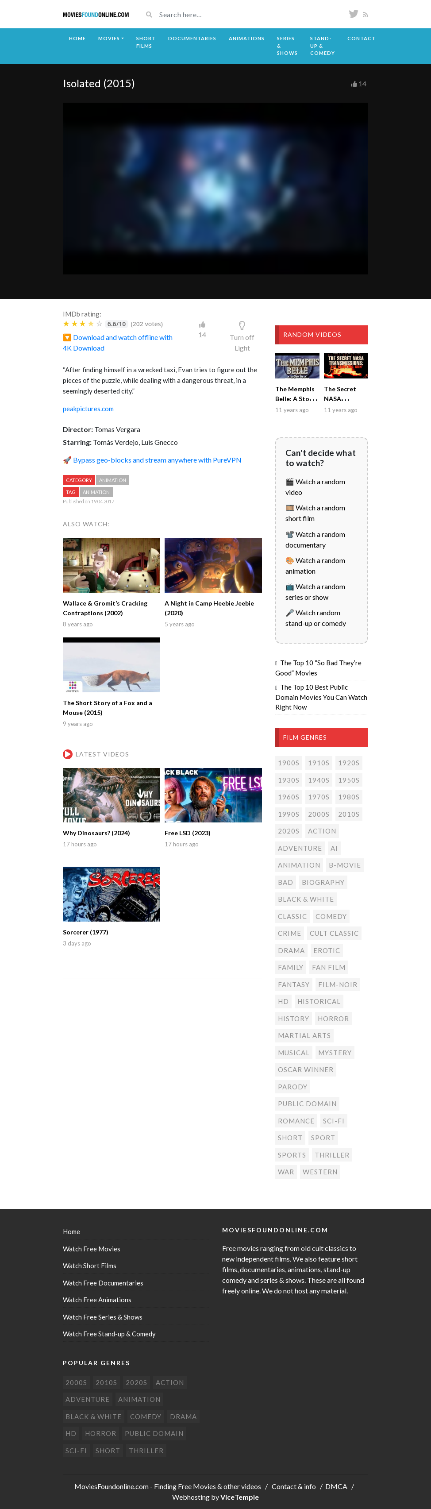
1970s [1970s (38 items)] (319, 797)
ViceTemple (239, 1497)
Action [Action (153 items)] (322, 831)
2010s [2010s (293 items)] (349, 814)
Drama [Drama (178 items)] (291, 950)
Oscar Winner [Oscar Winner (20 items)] (306, 1069)
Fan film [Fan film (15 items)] (329, 967)
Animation (112, 480)
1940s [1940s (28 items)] (319, 780)
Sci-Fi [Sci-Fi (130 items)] (334, 1121)
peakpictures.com (88, 409)
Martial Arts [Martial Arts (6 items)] (304, 1035)
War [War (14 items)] (286, 1172)
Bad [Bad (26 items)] (285, 882)
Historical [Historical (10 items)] (319, 1001)
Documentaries (192, 38)
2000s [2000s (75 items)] (319, 814)
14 (362, 83)
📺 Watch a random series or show (315, 591)
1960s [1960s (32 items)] (289, 797)
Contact (361, 38)
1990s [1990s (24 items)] (289, 814)
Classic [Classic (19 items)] (292, 916)
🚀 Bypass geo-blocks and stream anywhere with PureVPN (152, 459)
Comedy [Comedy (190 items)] (331, 916)
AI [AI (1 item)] (334, 848)
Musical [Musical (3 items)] (294, 1053)
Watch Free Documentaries (103, 1283)
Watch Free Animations (97, 1300)
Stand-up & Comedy (322, 45)
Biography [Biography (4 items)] (323, 882)
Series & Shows (287, 45)
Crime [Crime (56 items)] (289, 933)
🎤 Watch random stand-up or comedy (315, 617)
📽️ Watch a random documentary (315, 539)
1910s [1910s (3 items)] (319, 763)
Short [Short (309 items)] (290, 1138)
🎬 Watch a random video (315, 486)
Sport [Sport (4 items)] (323, 1138)
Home (77, 38)
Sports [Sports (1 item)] (292, 1155)
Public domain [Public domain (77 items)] (307, 1104)
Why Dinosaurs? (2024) (96, 833)
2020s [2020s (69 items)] (289, 831)
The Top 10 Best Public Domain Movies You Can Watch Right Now (321, 697)
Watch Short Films (89, 1266)
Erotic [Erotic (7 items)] (326, 950)
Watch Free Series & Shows (102, 1317)
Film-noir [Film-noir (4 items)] (338, 984)
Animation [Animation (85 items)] (299, 865)
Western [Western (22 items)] (320, 1172)
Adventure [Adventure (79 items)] (300, 848)
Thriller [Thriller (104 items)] (332, 1155)
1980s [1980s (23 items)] (349, 797)
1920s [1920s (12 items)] (349, 763)
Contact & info (294, 1486)
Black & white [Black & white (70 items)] (306, 899)
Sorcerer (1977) (85, 932)
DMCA (336, 1486)
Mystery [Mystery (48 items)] (335, 1053)
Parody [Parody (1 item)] (293, 1087)
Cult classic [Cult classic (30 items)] (334, 933)
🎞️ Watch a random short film (315, 512)
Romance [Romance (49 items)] (296, 1121)
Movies (109, 38)
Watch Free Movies (91, 1249)
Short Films (146, 42)
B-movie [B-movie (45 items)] (345, 865)
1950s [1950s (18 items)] (349, 780)
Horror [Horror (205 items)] (333, 1019)
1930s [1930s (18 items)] (289, 780)
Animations (247, 38)
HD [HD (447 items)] (283, 1001)
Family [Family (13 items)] (291, 967)
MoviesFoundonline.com (111, 1486)
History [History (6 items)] (293, 1019)
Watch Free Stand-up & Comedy (109, 1334)
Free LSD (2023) (188, 833)
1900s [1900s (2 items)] (289, 763)
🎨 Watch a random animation (315, 565)
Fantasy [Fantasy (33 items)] (294, 984)
